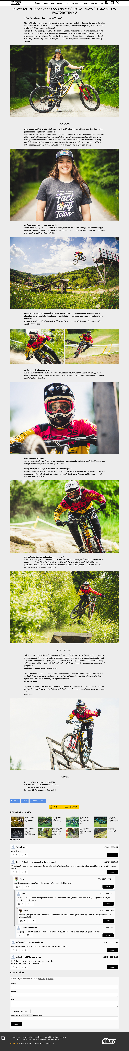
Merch (52, 3)
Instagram (59, 1039)
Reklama (85, 3)
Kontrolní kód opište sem (64, 1017)
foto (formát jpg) (20, 1011)
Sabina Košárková (38, 801)
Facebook (42, 1039)
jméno (13, 983)
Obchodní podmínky (30, 1039)
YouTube (50, 1039)
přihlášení (41, 979)
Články (38, 3)
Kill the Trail (14, 1043)
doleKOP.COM (15, 1037)
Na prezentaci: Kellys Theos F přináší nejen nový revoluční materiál (106, 822)
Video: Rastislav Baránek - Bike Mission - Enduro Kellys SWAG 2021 (23, 822)
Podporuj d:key (15, 1039)
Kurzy (67, 3)
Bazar (59, 3)
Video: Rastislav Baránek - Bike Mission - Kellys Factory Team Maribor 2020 (50, 833)
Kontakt (94, 3)
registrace (50, 979)
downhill (16, 801)
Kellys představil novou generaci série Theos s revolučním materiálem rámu (23, 833)
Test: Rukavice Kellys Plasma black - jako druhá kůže (78, 833)
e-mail (13, 991)
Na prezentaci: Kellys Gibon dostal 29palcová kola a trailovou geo (78, 822)
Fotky (45, 3)
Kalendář (75, 3)
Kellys (25, 801)
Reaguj (112, 855)
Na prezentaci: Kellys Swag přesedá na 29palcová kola (49, 822)
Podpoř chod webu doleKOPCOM (66, 807)
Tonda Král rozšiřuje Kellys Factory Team (105, 833)
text (13, 999)
